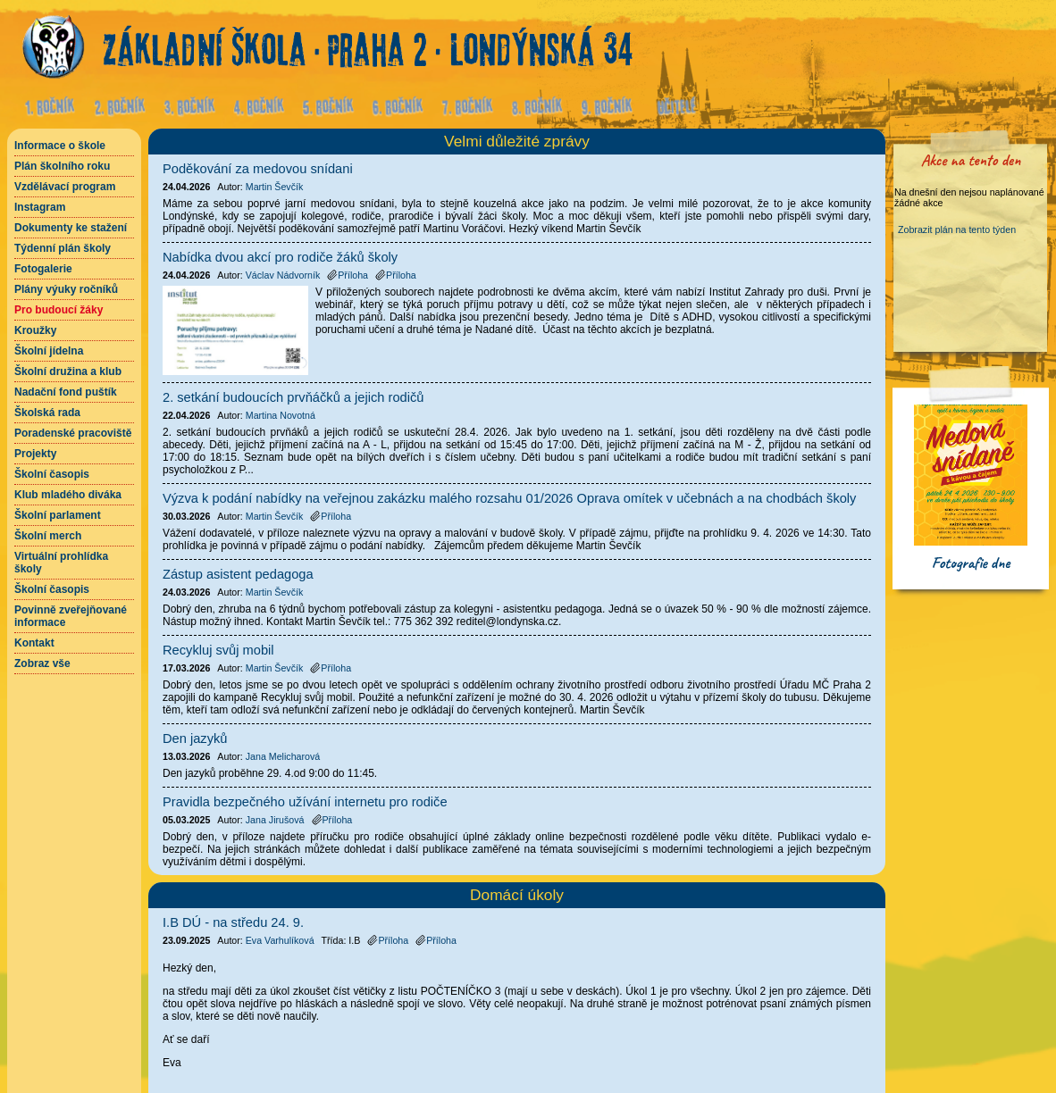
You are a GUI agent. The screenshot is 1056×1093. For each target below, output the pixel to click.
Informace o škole (59, 145)
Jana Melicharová (283, 756)
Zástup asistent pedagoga (238, 574)
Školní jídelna (48, 351)
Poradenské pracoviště (72, 433)
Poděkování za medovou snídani (258, 169)
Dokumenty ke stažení (70, 227)
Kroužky (35, 330)
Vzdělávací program (64, 186)
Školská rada (47, 412)
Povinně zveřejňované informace (70, 616)
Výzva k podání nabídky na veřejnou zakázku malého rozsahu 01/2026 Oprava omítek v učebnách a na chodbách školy (509, 498)
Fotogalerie (43, 269)
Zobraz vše (42, 663)
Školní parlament (57, 515)
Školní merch (47, 536)
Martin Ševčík (275, 186)
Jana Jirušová (275, 819)
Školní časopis (51, 474)
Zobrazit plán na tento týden (957, 229)
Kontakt (34, 643)
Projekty (35, 453)
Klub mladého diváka (68, 494)
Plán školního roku (62, 166)
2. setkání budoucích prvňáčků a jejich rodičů (293, 397)
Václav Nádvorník (283, 275)
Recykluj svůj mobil (218, 650)
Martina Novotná (280, 415)
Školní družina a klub (68, 371)
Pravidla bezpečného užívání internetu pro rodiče (305, 802)
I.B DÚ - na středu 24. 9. (233, 922)
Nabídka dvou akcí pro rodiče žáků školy (280, 257)
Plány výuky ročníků (66, 289)
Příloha (387, 940)
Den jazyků (195, 738)
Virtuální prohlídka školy (61, 562)
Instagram (39, 207)
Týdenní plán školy (62, 248)
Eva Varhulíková (280, 940)
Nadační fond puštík (65, 392)
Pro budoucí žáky (58, 310)
